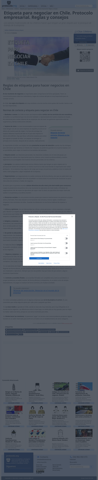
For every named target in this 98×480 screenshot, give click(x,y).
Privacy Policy (57, 263)
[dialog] (49, 240)
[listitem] (49, 235)
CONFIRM (39, 258)
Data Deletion (41, 263)
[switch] (66, 238)
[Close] (72, 217)
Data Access (49, 263)
